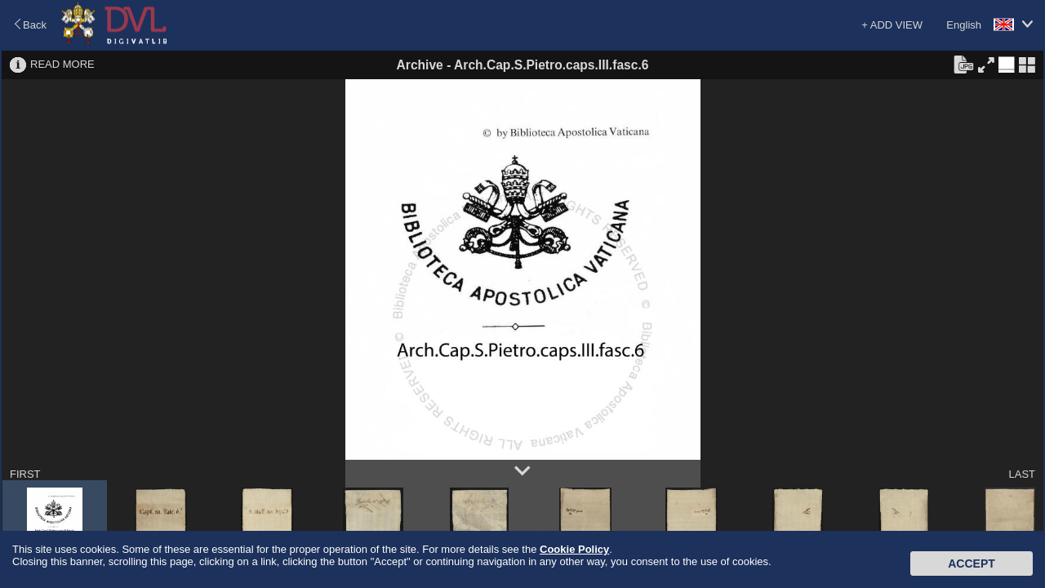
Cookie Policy (574, 549)
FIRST (25, 474)
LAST (1021, 474)
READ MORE (62, 64)
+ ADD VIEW (892, 25)
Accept (971, 563)
